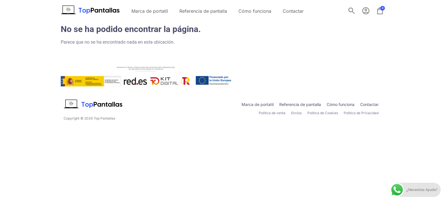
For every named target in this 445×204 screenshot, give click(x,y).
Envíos (296, 113)
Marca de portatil (149, 11)
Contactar (293, 11)
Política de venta (272, 113)
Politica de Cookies (322, 113)
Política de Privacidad (361, 113)
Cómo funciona (254, 11)
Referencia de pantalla (203, 11)
